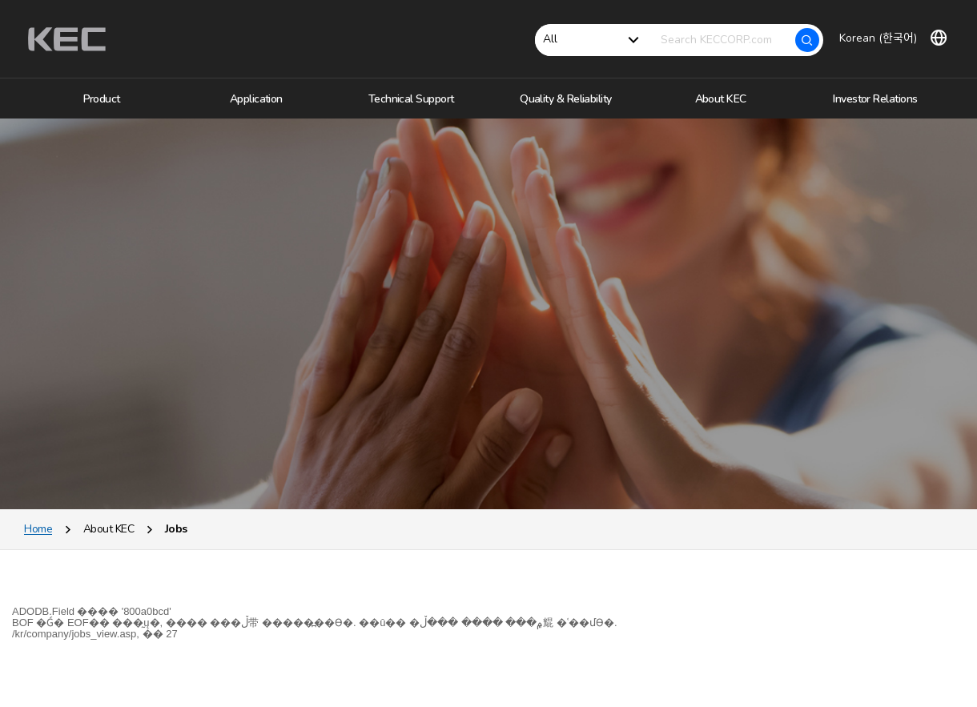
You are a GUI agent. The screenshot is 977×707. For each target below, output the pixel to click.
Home (38, 540)
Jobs (176, 540)
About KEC (109, 540)
